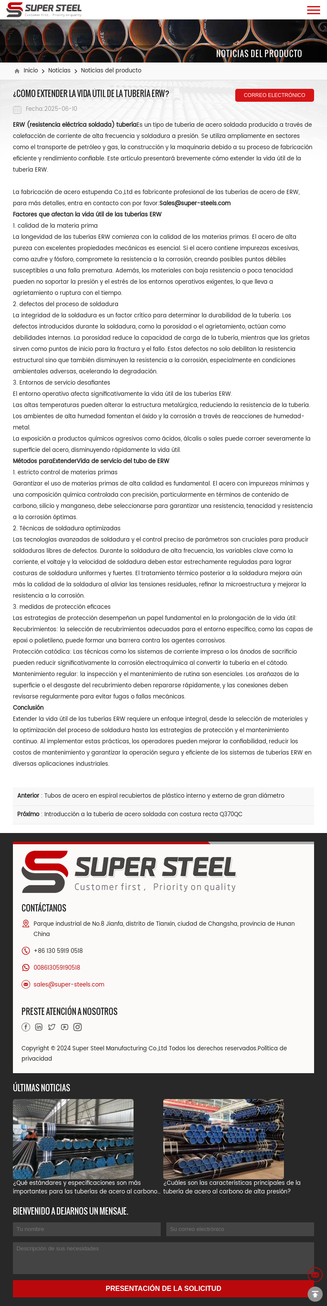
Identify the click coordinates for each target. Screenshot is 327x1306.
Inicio (31, 70)
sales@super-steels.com (69, 985)
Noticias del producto (111, 70)
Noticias (59, 70)
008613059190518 (57, 968)
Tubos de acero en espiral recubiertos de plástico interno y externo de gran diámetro (164, 796)
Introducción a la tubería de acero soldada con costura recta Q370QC (143, 814)
